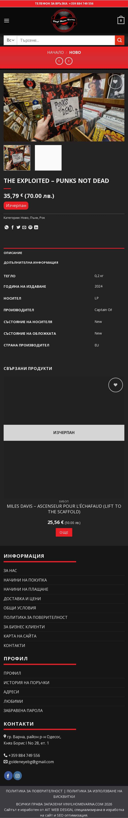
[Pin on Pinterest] (30, 227)
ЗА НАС (10, 570)
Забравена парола (23, 710)
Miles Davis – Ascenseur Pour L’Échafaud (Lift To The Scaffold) (64, 509)
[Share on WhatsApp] (6, 227)
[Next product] (59, 61)
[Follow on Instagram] (17, 775)
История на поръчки (26, 682)
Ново (75, 52)
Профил (12, 673)
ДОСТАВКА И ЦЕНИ (22, 598)
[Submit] (119, 40)
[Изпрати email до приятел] (24, 227)
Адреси (11, 692)
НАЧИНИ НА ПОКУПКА (25, 580)
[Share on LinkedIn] (36, 227)
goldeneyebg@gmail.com (31, 761)
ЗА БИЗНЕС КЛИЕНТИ (24, 627)
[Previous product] (68, 61)
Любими (13, 701)
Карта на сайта (20, 636)
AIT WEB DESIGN (58, 809)
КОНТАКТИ (14, 645)
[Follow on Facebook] (8, 775)
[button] (6, 20)
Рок (42, 217)
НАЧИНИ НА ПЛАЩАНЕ (26, 589)
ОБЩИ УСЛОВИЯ (20, 608)
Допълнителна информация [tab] (31, 262)
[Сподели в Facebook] (13, 227)
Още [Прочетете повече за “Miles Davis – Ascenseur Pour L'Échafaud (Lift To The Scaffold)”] (64, 532)
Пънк (34, 217)
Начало (55, 52)
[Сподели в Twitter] (18, 227)
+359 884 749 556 (81, 3)
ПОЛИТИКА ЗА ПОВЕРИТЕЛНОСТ (36, 617)
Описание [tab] (13, 253)
